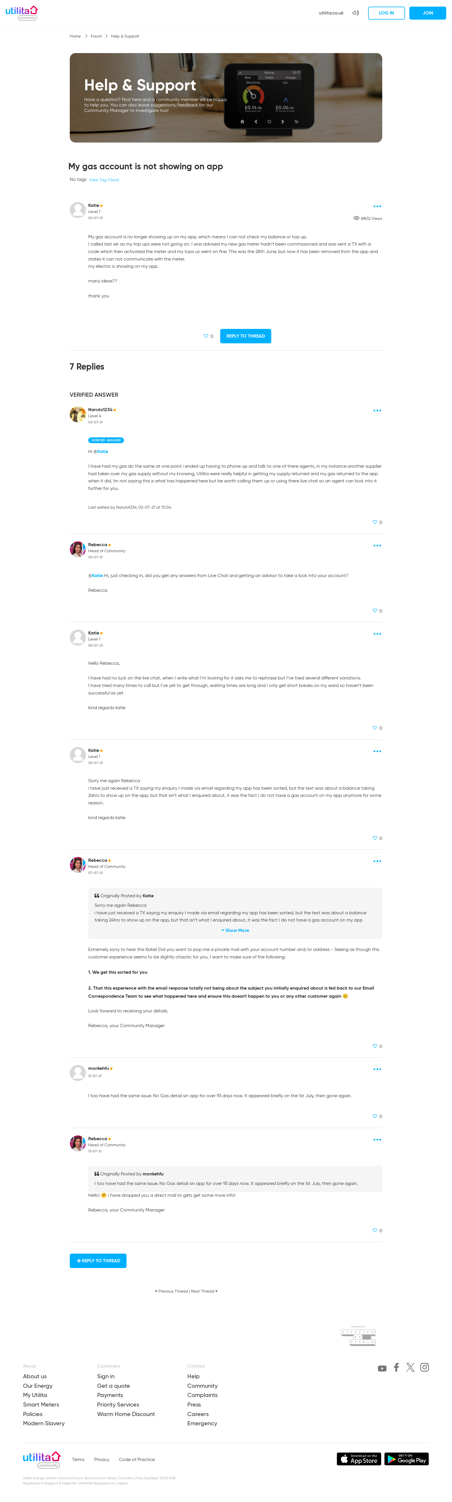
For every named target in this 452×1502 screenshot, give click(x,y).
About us (35, 1376)
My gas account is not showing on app (145, 166)
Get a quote (113, 1385)
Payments (110, 1394)
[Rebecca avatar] (78, 549)
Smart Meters (41, 1404)
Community (202, 1385)
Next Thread (202, 1291)
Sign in (105, 1376)
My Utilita (35, 1394)
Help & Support (125, 36)
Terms (78, 1460)
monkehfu (98, 1068)
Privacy (101, 1460)
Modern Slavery (44, 1423)
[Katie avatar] (78, 210)
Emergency (202, 1423)
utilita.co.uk (331, 13)
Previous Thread (173, 1291)
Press (194, 1404)
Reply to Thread (246, 336)
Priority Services (118, 1404)
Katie (93, 205)
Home (76, 36)
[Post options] (377, 206)
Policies (32, 1414)
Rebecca (97, 545)
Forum (96, 36)
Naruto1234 (100, 410)
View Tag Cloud (104, 180)
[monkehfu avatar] (78, 1073)
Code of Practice (137, 1460)
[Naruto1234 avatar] (78, 414)
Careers (198, 1414)
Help (193, 1376)
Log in (386, 13)
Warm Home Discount (126, 1414)
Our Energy (37, 1385)
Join (428, 13)
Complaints (202, 1394)
